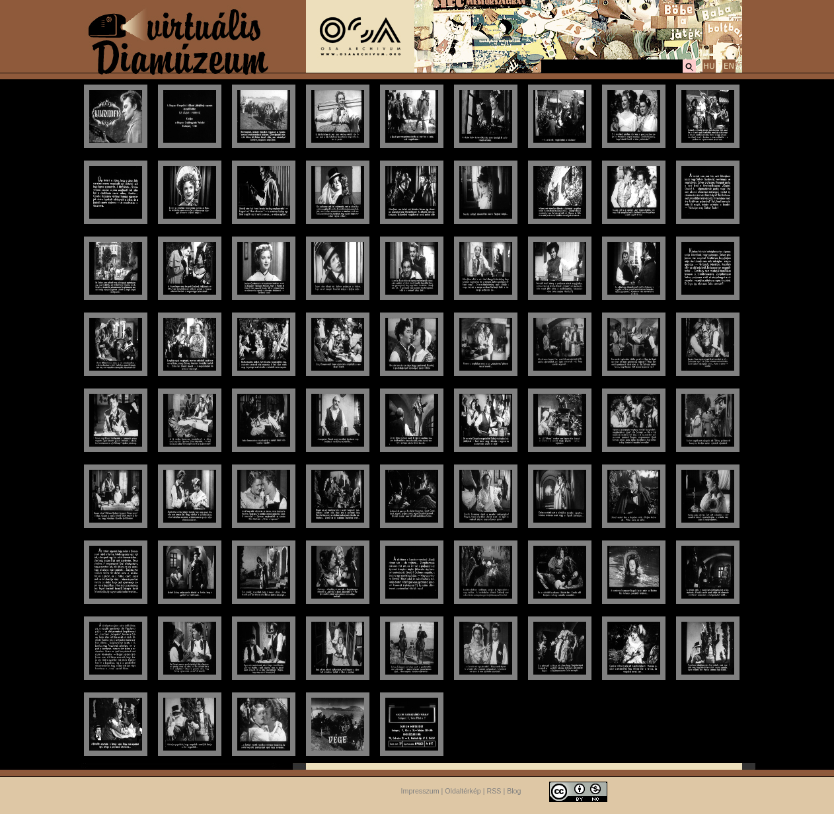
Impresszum (420, 791)
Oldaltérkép (463, 791)
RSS (494, 791)
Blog (514, 791)
